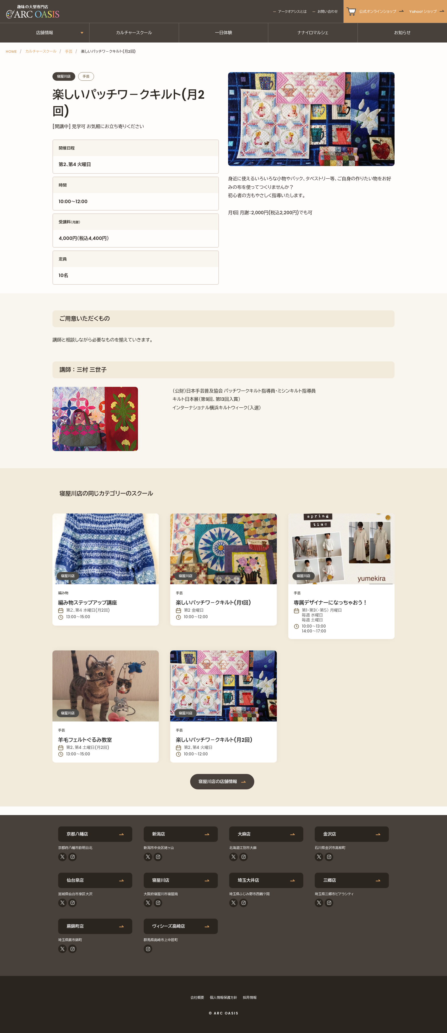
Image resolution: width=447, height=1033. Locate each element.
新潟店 (158, 834)
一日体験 (223, 33)
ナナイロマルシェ (312, 33)
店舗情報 (44, 33)
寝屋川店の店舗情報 (218, 782)
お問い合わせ (328, 11)
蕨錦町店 (75, 926)
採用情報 (250, 997)
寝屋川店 (160, 880)
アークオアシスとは (292, 11)
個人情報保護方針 (223, 997)
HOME (11, 51)
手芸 (68, 51)
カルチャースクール (134, 33)
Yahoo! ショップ (423, 11)
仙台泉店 (75, 880)
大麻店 (244, 834)
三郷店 (329, 880)
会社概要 (197, 997)
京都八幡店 (77, 834)
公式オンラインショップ (377, 11)
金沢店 (329, 834)
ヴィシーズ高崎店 (168, 926)
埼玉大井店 (248, 880)
